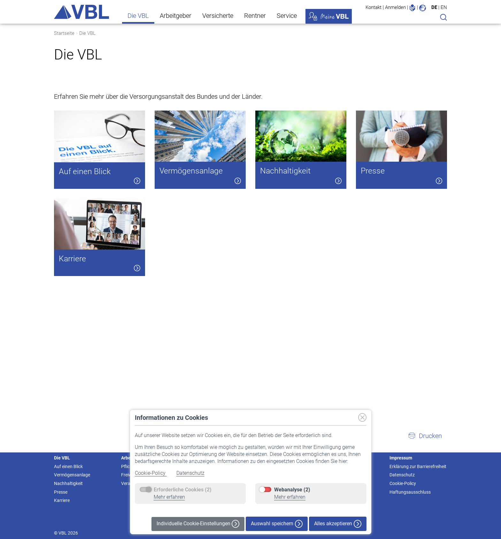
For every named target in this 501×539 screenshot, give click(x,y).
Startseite (64, 33)
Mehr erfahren (169, 497)
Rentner (255, 15)
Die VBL (138, 15)
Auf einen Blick (68, 466)
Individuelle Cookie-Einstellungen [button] (198, 524)
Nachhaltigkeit (68, 483)
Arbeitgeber (175, 15)
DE (434, 7)
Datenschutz (190, 473)
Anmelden (395, 7)
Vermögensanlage (72, 474)
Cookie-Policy (151, 473)
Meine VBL (328, 16)
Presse (60, 492)
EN (444, 7)
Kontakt (374, 7)
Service (287, 15)
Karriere (62, 500)
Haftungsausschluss (410, 492)
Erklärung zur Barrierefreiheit (417, 466)
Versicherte (217, 15)
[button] (425, 436)
